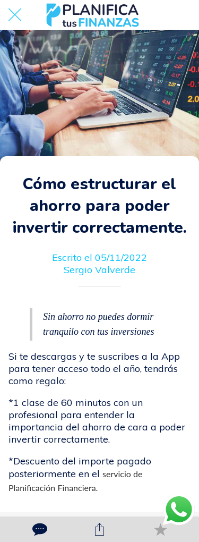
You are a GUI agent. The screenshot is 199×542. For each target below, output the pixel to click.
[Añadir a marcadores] (160, 529)
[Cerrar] (14, 15)
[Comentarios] (38, 529)
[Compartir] (99, 529)
